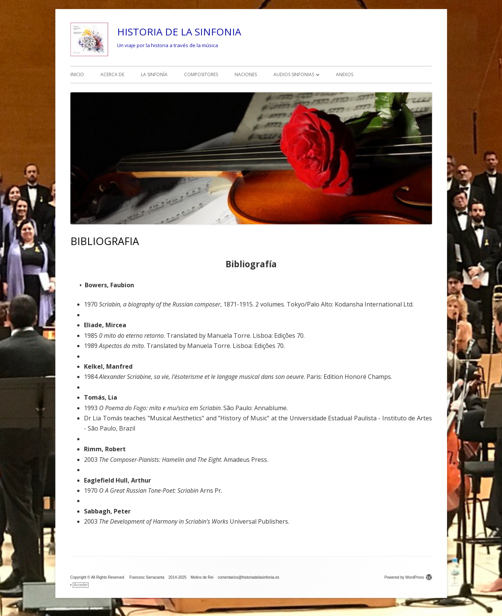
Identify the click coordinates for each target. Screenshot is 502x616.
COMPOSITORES (201, 74)
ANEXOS (344, 74)
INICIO (77, 74)
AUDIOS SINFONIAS (293, 74)
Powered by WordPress (408, 577)
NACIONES (246, 74)
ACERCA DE (112, 74)
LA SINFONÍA (154, 74)
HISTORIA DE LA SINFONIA (179, 31)
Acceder (81, 585)
